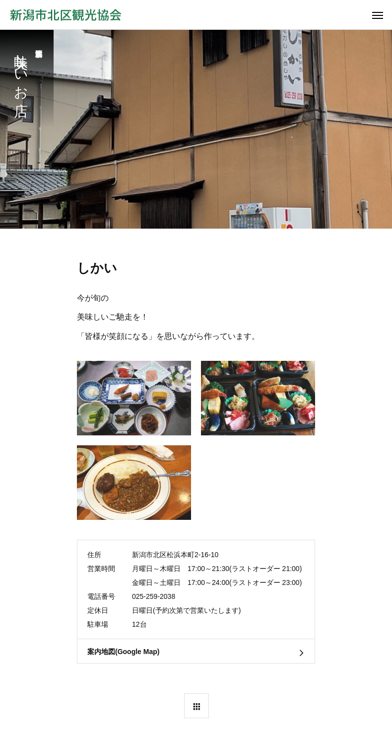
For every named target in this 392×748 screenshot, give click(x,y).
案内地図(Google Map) (123, 652)
